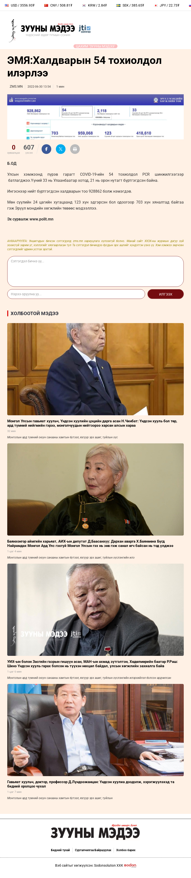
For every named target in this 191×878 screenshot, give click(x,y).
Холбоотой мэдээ (35, 313)
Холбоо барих (125, 850)
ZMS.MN (16, 86)
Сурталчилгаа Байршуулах (93, 850)
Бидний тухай (60, 850)
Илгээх (165, 294)
